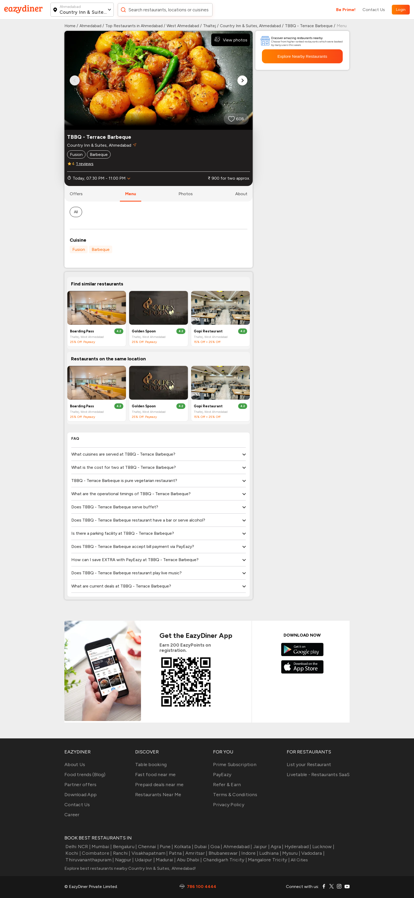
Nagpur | (124, 860)
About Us (74, 764)
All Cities (299, 859)
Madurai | (165, 860)
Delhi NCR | (77, 846)
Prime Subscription (234, 764)
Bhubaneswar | (223, 853)
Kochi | (72, 853)
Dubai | (201, 846)
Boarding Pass (82, 331)
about (241, 193)
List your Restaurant (309, 764)
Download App (80, 794)
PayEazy (222, 774)
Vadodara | (312, 853)
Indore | (249, 853)
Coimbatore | (96, 853)
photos (185, 193)
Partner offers (80, 784)
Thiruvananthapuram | (89, 860)
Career (72, 815)
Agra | (277, 846)
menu (130, 193)
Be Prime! (346, 9)
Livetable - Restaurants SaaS (318, 774)
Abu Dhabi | (189, 860)
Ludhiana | (269, 853)
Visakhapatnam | (149, 853)
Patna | (176, 853)
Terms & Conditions (235, 794)
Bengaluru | (124, 846)
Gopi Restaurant (208, 331)
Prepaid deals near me (159, 784)
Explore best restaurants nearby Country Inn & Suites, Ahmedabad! (130, 868)
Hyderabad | (297, 846)
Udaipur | (144, 860)
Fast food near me (155, 774)
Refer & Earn (227, 784)
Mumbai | (101, 846)
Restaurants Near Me (158, 794)
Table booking (151, 764)
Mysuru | (290, 853)
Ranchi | (121, 853)
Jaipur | (261, 846)
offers (76, 193)
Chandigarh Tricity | (224, 860)
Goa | (215, 846)
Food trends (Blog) (85, 774)
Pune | (166, 846)
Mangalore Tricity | (268, 860)
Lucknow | (323, 846)
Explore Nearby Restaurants (302, 56)
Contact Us (374, 9)
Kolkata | (183, 846)
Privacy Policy (228, 805)
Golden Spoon (144, 331)
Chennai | (148, 846)
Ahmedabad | (237, 846)
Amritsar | (196, 853)
